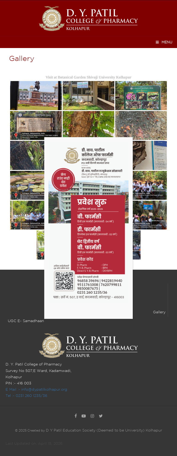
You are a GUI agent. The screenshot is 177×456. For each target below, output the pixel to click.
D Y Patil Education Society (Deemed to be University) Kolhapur (104, 430)
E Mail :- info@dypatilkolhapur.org (36, 389)
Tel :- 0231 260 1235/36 (26, 396)
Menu (163, 42)
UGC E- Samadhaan (26, 321)
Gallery (159, 312)
